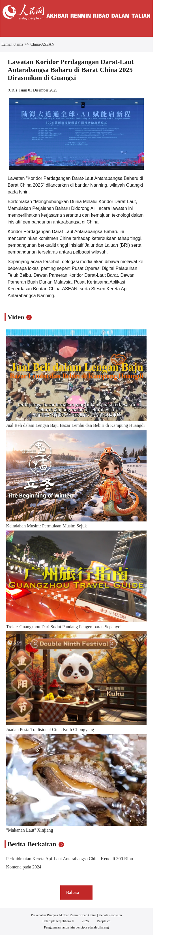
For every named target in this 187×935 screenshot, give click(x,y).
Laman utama (12, 44)
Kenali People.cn (110, 915)
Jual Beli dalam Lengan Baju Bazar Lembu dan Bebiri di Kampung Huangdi (75, 425)
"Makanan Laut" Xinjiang (29, 830)
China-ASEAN (42, 44)
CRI (12, 90)
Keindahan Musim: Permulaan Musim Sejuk (46, 525)
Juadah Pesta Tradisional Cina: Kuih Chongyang (50, 729)
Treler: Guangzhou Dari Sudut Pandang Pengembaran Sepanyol (64, 626)
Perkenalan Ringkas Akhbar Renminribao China (64, 915)
